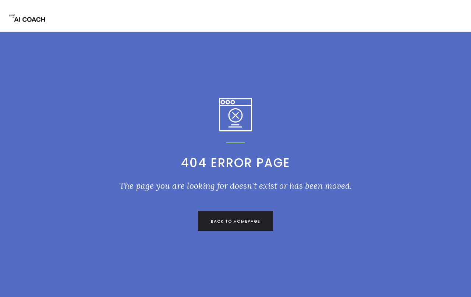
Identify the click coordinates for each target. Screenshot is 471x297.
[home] (29, 22)
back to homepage (235, 221)
